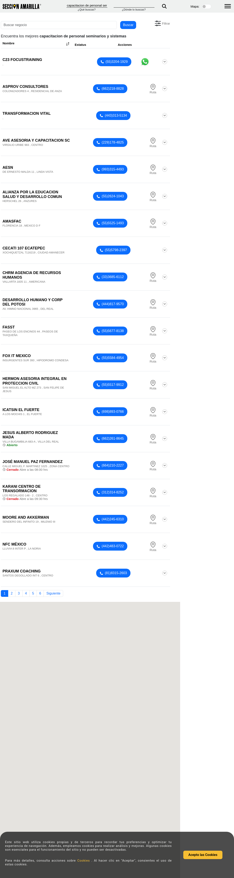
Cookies (84, 860)
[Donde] (134, 5)
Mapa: (195, 6)
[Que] (86, 5)
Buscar (128, 25)
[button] (162, 23)
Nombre (36, 43)
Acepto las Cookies (202, 855)
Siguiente (53, 593)
